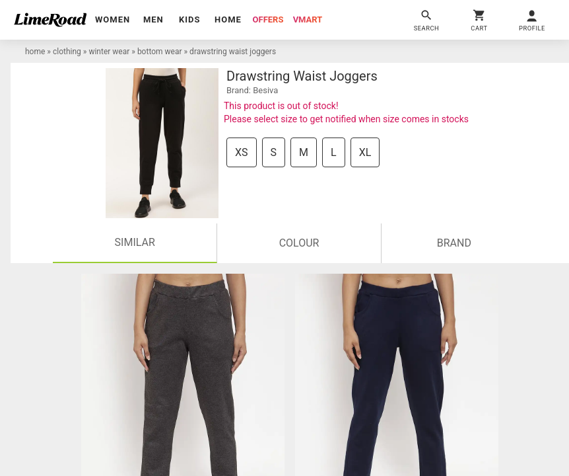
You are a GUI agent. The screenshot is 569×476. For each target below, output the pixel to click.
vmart (308, 19)
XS (241, 152)
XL (365, 152)
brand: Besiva (252, 90)
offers (268, 19)
